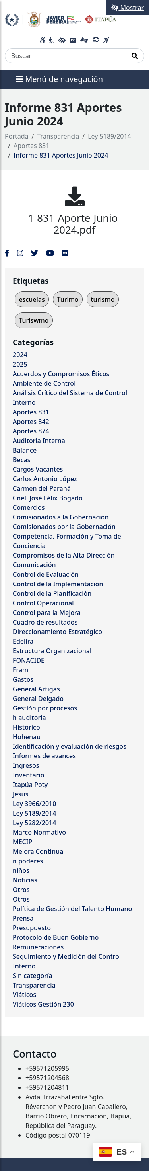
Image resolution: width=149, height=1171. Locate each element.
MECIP (22, 841)
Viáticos (24, 994)
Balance (25, 450)
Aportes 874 (31, 431)
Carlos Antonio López (45, 478)
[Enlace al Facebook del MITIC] (7, 253)
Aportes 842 (31, 421)
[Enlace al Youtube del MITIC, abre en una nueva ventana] (50, 253)
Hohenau (27, 736)
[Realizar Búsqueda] (135, 55)
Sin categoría (32, 975)
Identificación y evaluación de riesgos (69, 746)
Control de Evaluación (46, 574)
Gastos (23, 679)
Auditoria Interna (39, 440)
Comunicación (34, 564)
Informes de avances (44, 755)
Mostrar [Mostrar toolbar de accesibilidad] (127, 7)
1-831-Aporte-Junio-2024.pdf (74, 224)
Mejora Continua (38, 851)
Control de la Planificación (52, 593)
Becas (21, 459)
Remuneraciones (38, 947)
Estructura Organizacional (52, 650)
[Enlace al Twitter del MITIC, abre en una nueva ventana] (34, 253)
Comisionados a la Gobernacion (61, 517)
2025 (20, 364)
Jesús (20, 794)
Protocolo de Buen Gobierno (56, 937)
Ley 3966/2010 (34, 803)
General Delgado (38, 698)
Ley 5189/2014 (109, 136)
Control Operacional (43, 603)
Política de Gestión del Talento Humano (72, 908)
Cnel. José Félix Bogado (48, 498)
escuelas (32, 299)
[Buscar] (65, 55)
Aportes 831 (31, 145)
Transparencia (58, 136)
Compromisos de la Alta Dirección (64, 555)
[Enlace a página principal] (60, 18)
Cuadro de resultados (45, 622)
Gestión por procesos (45, 708)
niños (21, 870)
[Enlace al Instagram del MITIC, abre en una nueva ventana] (20, 253)
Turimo (67, 299)
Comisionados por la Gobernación (64, 526)
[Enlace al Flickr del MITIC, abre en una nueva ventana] (65, 253)
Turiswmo (33, 320)
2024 (20, 354)
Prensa (23, 918)
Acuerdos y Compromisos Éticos (61, 373)
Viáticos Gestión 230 (43, 1004)
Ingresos (26, 765)
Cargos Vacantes (38, 469)
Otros (21, 889)
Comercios (29, 507)
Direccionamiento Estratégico (57, 631)
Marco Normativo (39, 832)
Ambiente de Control (44, 383)
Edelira (23, 641)
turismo (102, 299)
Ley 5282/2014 (34, 822)
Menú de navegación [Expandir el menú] (59, 79)
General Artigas (36, 689)
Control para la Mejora (47, 612)
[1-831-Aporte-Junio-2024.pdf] (75, 196)
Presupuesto (32, 927)
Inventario (29, 775)
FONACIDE (29, 660)
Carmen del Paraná (42, 488)
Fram (20, 670)
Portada (17, 136)
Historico (26, 727)
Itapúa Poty (30, 784)
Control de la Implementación (58, 584)
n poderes (28, 861)
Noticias (25, 880)
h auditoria (29, 717)
